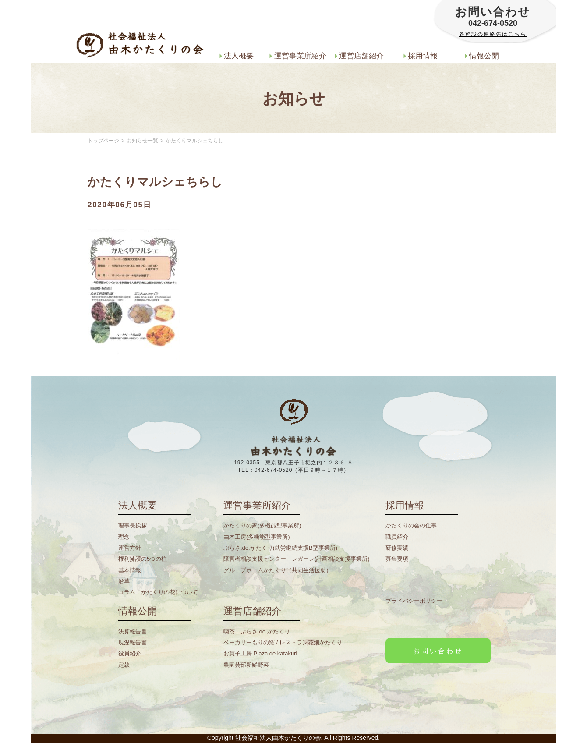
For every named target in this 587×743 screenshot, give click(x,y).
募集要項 (396, 558)
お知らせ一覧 (142, 141)
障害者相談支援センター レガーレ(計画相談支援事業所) (296, 558)
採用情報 (420, 56)
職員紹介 (396, 537)
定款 (124, 665)
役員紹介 (129, 653)
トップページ (103, 141)
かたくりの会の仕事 (411, 525)
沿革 (124, 581)
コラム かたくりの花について (158, 592)
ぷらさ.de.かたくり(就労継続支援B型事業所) (280, 548)
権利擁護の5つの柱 (142, 558)
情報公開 (482, 56)
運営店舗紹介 (359, 56)
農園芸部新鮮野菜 (246, 665)
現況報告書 (132, 642)
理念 (124, 537)
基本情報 (129, 570)
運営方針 (129, 548)
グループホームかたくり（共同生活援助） (277, 570)
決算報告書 (132, 631)
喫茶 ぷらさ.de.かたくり (256, 631)
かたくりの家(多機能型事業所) (262, 525)
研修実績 (396, 548)
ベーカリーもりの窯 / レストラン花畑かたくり (282, 642)
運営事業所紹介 (297, 56)
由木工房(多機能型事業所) (256, 537)
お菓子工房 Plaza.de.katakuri (260, 653)
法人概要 (236, 56)
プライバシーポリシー (413, 601)
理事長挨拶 (132, 525)
